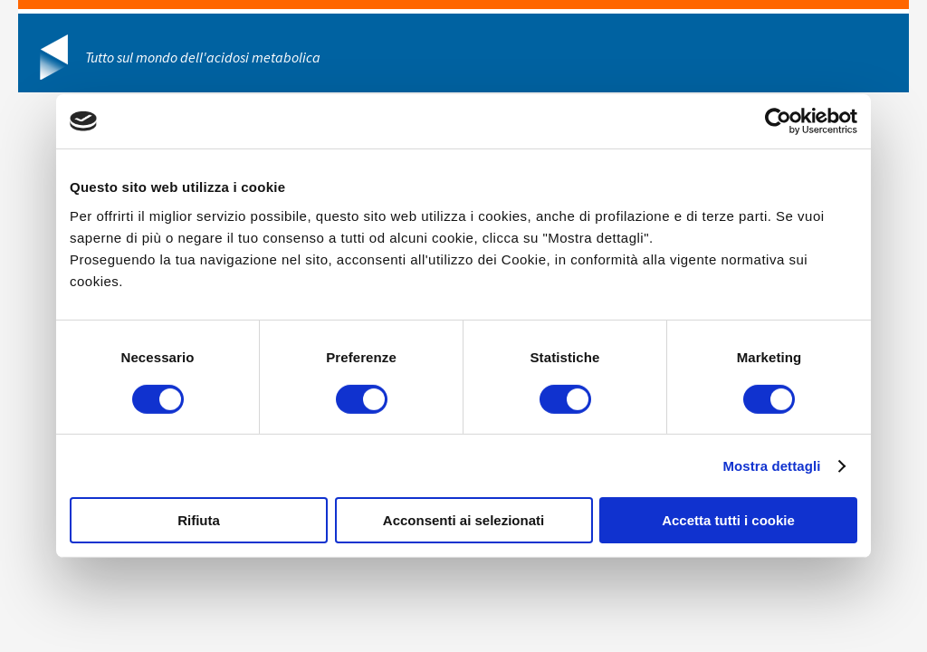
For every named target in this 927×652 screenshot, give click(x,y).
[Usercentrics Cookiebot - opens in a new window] (778, 121)
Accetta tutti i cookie (728, 520)
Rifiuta (198, 520)
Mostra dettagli (771, 466)
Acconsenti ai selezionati (463, 520)
